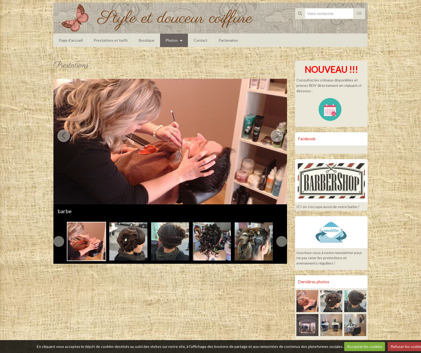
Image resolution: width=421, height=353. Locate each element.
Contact (201, 40)
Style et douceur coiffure (175, 18)
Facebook (306, 138)
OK (359, 13)
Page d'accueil (71, 40)
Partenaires (228, 40)
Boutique (146, 40)
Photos (171, 40)
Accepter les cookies (364, 346)
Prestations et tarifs (111, 40)
